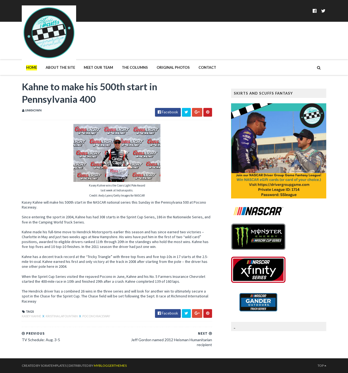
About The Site (60, 67)
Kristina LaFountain (62, 316)
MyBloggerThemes (110, 365)
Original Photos (173, 67)
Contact (207, 67)
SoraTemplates (54, 365)
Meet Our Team (98, 67)
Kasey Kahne (32, 316)
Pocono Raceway (96, 316)
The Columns (135, 67)
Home (31, 67)
